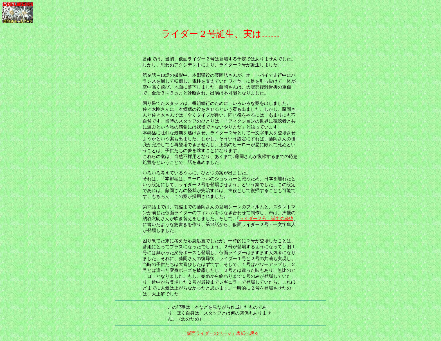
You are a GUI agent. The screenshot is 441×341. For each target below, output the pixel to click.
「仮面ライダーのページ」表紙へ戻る (220, 333)
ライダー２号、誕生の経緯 (266, 218)
